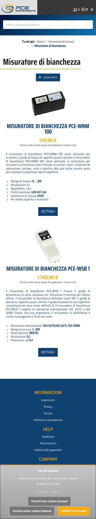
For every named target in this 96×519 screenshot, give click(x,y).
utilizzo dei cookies (48, 491)
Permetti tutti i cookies (73, 511)
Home (40, 41)
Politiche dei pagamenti (48, 450)
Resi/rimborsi (48, 443)
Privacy (48, 406)
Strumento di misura (61, 41)
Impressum (48, 400)
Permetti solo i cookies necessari (49, 501)
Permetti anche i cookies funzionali (32, 511)
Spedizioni (48, 436)
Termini (48, 413)
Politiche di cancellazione (48, 420)
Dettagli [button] (48, 211)
